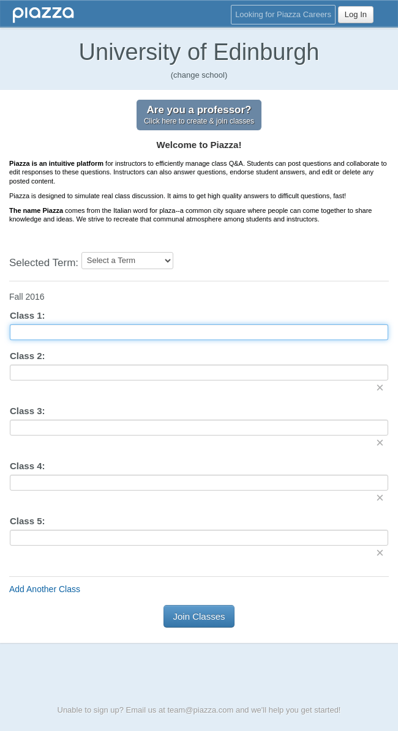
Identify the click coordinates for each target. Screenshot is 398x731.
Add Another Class (44, 589)
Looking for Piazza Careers (283, 14)
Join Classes (199, 616)
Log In (356, 14)
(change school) (199, 75)
